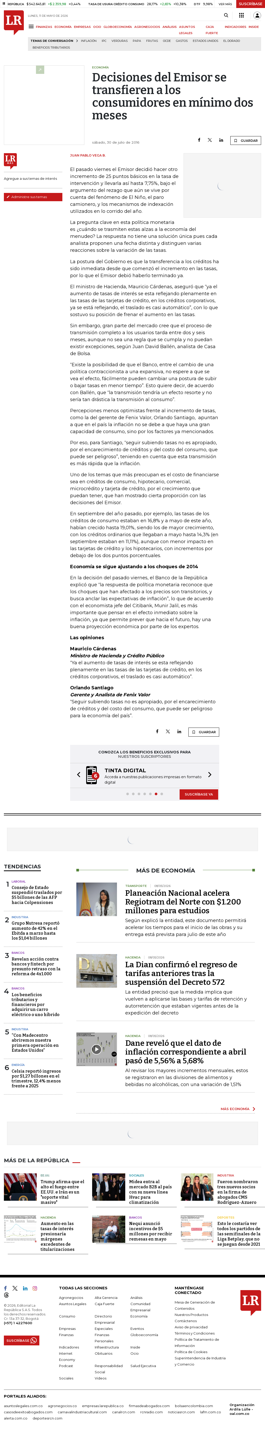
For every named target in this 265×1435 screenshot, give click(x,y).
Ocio (134, 1353)
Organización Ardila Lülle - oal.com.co (242, 1409)
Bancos (18, 953)
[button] (77, 775)
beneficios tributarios (51, 47)
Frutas (152, 41)
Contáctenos (186, 1321)
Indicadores (69, 1347)
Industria (20, 917)
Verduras (120, 41)
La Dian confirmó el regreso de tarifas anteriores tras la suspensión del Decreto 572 (181, 973)
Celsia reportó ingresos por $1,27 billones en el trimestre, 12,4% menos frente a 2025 (36, 1079)
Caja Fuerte (104, 1304)
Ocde (167, 41)
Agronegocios (71, 1298)
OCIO (97, 27)
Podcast (66, 1366)
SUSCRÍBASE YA (199, 794)
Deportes (225, 1217)
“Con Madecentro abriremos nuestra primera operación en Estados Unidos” (35, 1043)
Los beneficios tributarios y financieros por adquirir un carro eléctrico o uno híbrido (36, 1004)
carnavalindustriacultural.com (82, 1412)
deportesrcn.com (47, 1418)
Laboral (19, 881)
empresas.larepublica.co (103, 1406)
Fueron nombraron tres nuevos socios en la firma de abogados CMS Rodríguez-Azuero (237, 1192)
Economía (139, 1316)
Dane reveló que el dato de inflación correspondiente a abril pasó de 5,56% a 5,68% (185, 1052)
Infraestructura (107, 1347)
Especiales (104, 1329)
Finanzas (66, 1335)
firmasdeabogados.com (149, 1406)
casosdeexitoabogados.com (28, 1412)
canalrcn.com (123, 1412)
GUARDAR (246, 140)
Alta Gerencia (106, 1298)
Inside (135, 1347)
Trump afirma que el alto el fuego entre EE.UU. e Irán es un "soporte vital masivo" (62, 1192)
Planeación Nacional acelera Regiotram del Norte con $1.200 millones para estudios (183, 901)
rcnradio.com (151, 1412)
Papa (137, 41)
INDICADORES (235, 27)
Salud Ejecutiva (143, 1366)
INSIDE (254, 27)
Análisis (136, 1298)
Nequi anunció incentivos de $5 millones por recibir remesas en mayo (150, 1231)
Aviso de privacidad (191, 1327)
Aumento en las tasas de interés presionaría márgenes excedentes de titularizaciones (58, 1236)
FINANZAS (44, 27)
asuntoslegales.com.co (23, 1406)
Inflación (89, 41)
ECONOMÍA (63, 27)
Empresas (67, 1329)
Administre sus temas (26, 197)
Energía (18, 1065)
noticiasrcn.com (181, 1412)
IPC (104, 41)
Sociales (136, 1175)
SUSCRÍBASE (250, 4)
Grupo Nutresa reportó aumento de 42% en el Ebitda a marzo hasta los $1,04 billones (36, 931)
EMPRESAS (82, 27)
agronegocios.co (62, 1406)
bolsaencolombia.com (194, 1406)
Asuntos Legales (72, 1304)
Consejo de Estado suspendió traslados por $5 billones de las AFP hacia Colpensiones (37, 895)
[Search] (226, 15)
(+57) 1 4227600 (18, 1323)
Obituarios (103, 1353)
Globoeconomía (144, 1335)
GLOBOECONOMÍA (118, 27)
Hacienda (48, 1217)
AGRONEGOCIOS (147, 27)
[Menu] (32, 26)
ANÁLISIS (170, 27)
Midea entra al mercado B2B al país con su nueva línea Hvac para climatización (150, 1192)
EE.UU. (45, 1175)
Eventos (137, 1329)
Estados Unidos (205, 41)
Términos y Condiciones (195, 1333)
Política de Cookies (191, 1352)
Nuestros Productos (191, 1315)
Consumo (67, 1316)
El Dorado (231, 41)
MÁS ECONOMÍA (235, 1109)
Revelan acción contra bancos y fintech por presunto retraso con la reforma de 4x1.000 (36, 967)
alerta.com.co (15, 1418)
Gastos (182, 41)
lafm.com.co (210, 1412)
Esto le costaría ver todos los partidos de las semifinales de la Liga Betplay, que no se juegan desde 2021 (239, 1234)
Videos (100, 1378)
